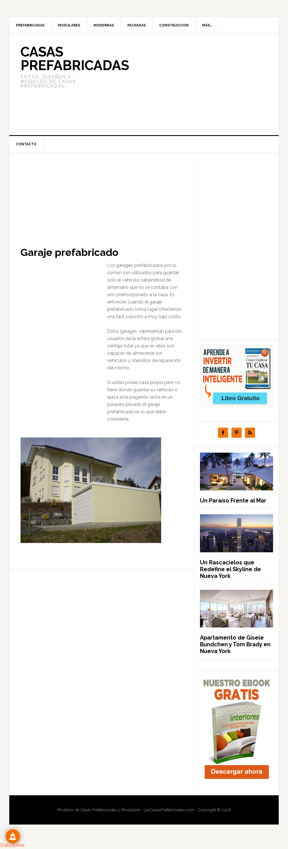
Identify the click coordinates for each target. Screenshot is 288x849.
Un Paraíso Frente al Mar (233, 500)
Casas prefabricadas (75, 58)
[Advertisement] (185, 84)
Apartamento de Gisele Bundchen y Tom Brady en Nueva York (235, 644)
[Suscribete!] (13, 836)
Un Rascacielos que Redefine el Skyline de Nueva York (230, 569)
